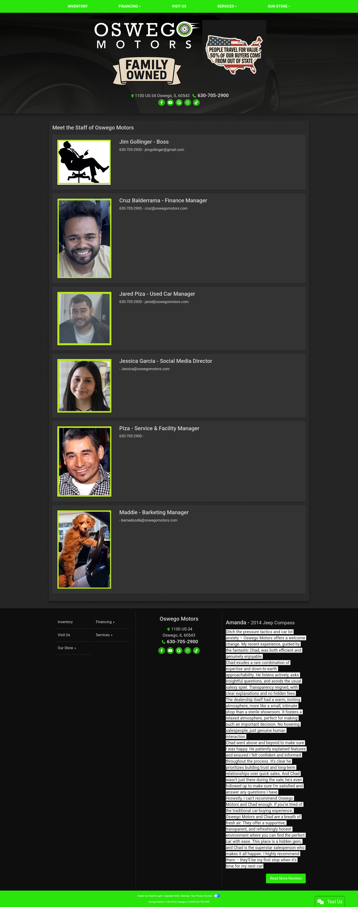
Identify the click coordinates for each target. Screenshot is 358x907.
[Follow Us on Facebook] (161, 102)
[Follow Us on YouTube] (170, 102)
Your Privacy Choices (205, 895)
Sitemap (185, 895)
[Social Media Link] (187, 102)
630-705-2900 (213, 95)
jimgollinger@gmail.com (164, 149)
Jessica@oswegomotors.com (145, 368)
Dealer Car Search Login (150, 895)
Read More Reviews (286, 878)
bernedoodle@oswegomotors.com (149, 520)
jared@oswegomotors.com (167, 301)
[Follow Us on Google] (179, 102)
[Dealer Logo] (147, 54)
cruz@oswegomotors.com (166, 208)
